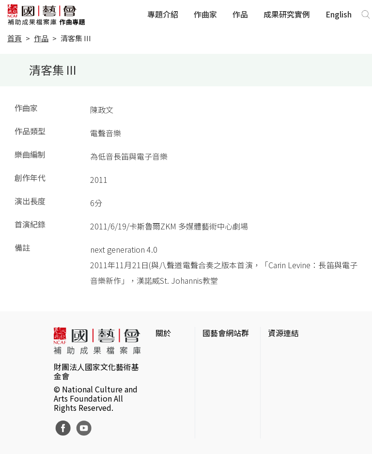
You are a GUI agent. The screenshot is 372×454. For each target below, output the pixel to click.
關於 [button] (163, 333)
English (339, 14)
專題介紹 (162, 14)
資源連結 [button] (283, 333)
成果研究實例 (287, 14)
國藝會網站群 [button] (225, 333)
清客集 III (76, 38)
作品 (240, 14)
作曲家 (205, 14)
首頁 (14, 38)
